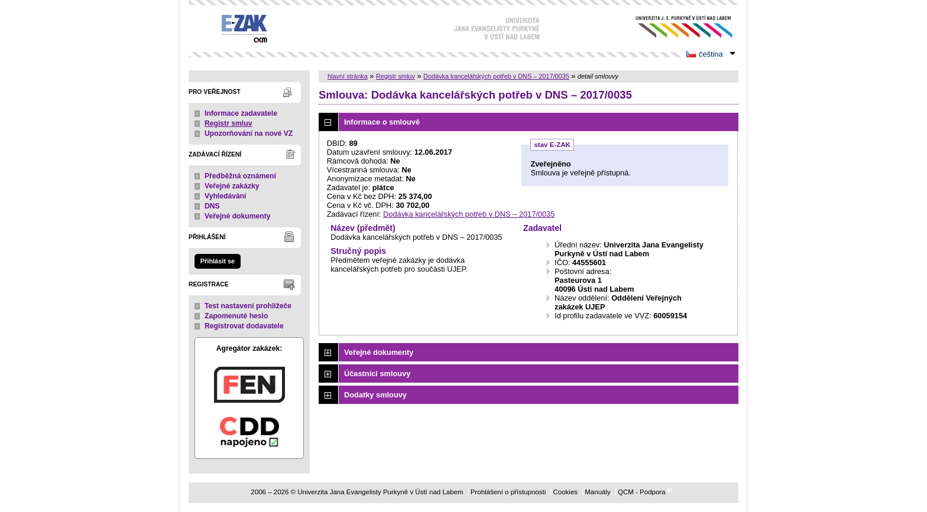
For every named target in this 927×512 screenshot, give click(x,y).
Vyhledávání (226, 196)
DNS (212, 206)
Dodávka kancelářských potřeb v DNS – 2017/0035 (496, 76)
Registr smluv (228, 123)
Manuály (598, 491)
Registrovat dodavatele (244, 326)
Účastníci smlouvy (377, 373)
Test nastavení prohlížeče (248, 306)
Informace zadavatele (241, 113)
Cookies (565, 491)
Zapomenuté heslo (236, 316)
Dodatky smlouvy (375, 394)
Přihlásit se (217, 261)
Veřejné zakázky (232, 186)
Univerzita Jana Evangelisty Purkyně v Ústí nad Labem (674, 27)
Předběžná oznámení (240, 176)
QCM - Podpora (642, 491)
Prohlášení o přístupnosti (508, 491)
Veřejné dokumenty (237, 216)
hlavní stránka (348, 76)
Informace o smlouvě (382, 122)
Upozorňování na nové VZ (249, 133)
